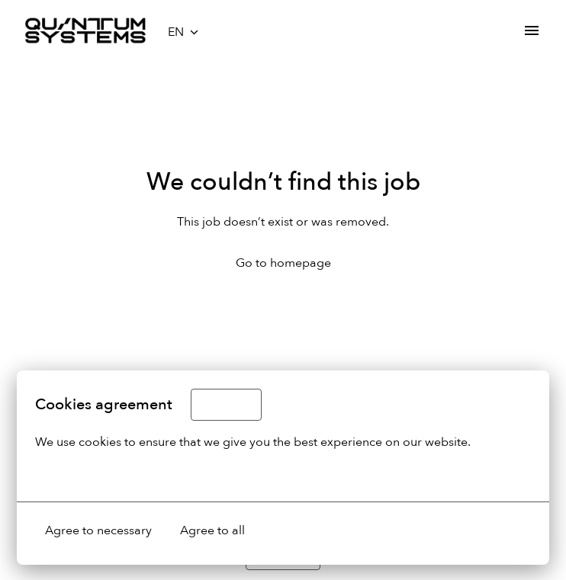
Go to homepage (283, 263)
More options (81, 474)
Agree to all (212, 530)
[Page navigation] (532, 30)
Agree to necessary (98, 530)
